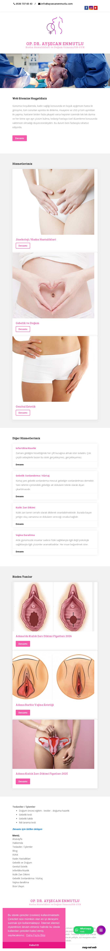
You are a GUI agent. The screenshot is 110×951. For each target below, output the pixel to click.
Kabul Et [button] (34, 945)
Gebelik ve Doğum (27, 323)
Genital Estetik (26, 406)
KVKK (15, 854)
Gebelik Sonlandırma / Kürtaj (27, 878)
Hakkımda (17, 842)
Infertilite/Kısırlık (20, 870)
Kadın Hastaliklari (21, 858)
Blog (14, 850)
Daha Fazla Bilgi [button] (36, 935)
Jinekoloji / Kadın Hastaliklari (36, 239)
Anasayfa (17, 838)
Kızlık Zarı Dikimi (21, 874)
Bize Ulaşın (18, 886)
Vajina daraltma (20, 882)
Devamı (20, 464)
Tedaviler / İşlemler (22, 846)
